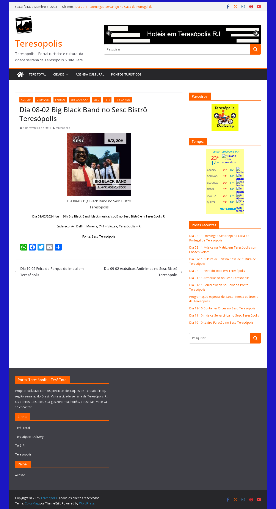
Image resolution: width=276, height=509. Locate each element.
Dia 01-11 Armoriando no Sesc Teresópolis (219, 278)
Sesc (96, 99)
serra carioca (79, 99)
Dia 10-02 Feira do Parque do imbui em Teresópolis (49, 271)
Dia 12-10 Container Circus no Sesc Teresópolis (222, 308)
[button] (66, 74)
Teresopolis (38, 43)
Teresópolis (23, 454)
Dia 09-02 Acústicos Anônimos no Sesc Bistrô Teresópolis (143, 271)
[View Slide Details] (182, 34)
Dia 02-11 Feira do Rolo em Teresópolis (217, 271)
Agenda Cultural (90, 74)
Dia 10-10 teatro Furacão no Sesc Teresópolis (221, 322)
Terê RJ (20, 445)
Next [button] (255, 33)
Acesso (20, 475)
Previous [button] (109, 32)
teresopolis (122, 99)
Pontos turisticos (126, 74)
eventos (60, 99)
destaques (43, 99)
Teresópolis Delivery (29, 437)
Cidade (58, 74)
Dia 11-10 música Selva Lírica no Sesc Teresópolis (224, 315)
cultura (26, 99)
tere (107, 99)
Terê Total (37, 74)
